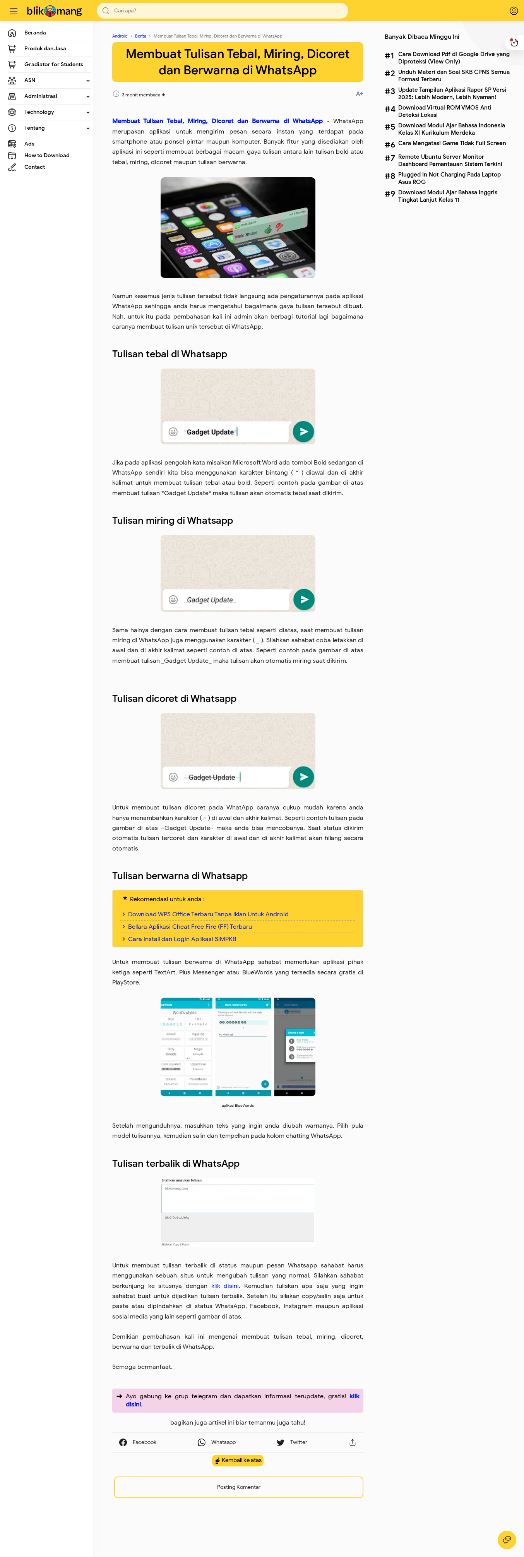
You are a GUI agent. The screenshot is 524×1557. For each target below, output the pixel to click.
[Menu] (13, 11)
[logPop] (508, 10)
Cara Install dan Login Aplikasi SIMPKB (182, 939)
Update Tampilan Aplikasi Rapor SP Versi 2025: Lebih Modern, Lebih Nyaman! (452, 93)
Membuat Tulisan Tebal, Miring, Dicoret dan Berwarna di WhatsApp (217, 121)
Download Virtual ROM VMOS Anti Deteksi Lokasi (444, 111)
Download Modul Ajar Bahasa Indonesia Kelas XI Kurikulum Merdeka (451, 129)
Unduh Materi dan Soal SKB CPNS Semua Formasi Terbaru (454, 75)
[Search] (222, 11)
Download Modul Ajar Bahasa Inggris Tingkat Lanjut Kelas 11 (447, 196)
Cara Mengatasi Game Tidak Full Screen (452, 143)
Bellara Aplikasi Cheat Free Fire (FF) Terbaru (190, 927)
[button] (106, 11)
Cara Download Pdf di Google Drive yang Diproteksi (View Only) (454, 57)
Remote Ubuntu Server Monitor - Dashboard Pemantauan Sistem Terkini (450, 160)
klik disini (225, 1286)
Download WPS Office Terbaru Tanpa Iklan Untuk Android (208, 914)
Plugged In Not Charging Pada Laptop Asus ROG (449, 178)
